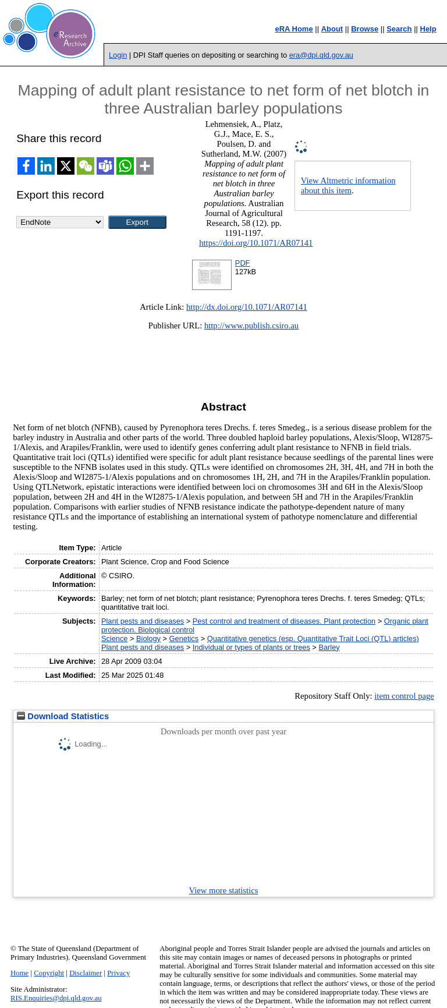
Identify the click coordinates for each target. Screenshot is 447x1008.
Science (114, 638)
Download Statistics (63, 716)
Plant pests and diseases (142, 621)
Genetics (184, 638)
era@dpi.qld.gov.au (321, 55)
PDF (242, 263)
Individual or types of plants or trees (251, 647)
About (332, 28)
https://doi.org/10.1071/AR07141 (256, 242)
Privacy (118, 973)
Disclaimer (85, 973)
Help (428, 28)
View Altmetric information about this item (348, 185)
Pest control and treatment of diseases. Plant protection (284, 621)
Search (398, 28)
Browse (364, 28)
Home (19, 973)
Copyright (49, 973)
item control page (404, 696)
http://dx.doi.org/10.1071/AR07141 (246, 307)
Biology (148, 638)
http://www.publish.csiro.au (251, 325)
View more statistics (223, 890)
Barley (328, 647)
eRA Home (294, 28)
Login (118, 55)
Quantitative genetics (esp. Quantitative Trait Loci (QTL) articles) (313, 638)
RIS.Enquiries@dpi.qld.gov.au (56, 998)
